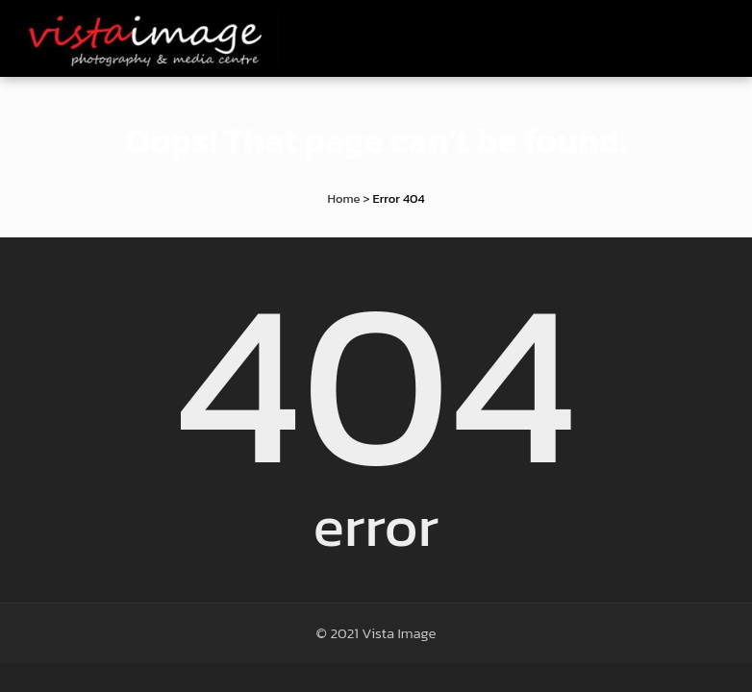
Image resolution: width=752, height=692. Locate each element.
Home (343, 198)
